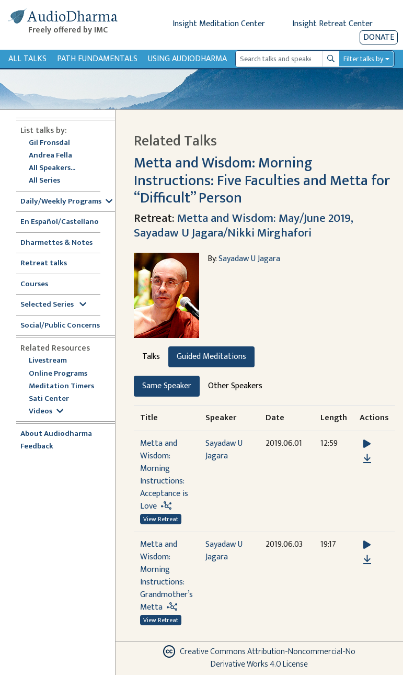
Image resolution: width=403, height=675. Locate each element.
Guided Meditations (211, 357)
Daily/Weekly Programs (66, 202)
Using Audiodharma (187, 59)
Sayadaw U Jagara (249, 259)
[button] (367, 444)
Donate (378, 37)
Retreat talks (43, 263)
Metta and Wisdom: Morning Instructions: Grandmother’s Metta (166, 575)
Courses (34, 284)
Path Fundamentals (97, 59)
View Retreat (160, 519)
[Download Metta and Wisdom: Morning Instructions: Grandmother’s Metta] (367, 560)
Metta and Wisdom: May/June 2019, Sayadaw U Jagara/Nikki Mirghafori (243, 225)
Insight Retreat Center (332, 24)
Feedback (36, 447)
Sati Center (49, 399)
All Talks (27, 59)
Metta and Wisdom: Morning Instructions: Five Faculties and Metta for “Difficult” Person (262, 181)
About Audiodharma (56, 434)
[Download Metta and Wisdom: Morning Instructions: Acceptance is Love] (367, 459)
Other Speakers (235, 386)
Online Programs (58, 374)
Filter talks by (363, 59)
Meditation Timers (61, 386)
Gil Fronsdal (49, 143)
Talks (151, 357)
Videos (46, 412)
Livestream (48, 361)
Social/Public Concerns (60, 326)
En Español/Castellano (59, 222)
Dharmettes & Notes (56, 243)
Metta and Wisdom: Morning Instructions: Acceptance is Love (164, 474)
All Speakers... (52, 168)
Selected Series (53, 305)
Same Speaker (166, 386)
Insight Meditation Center (218, 24)
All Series (44, 181)
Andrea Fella (50, 156)
